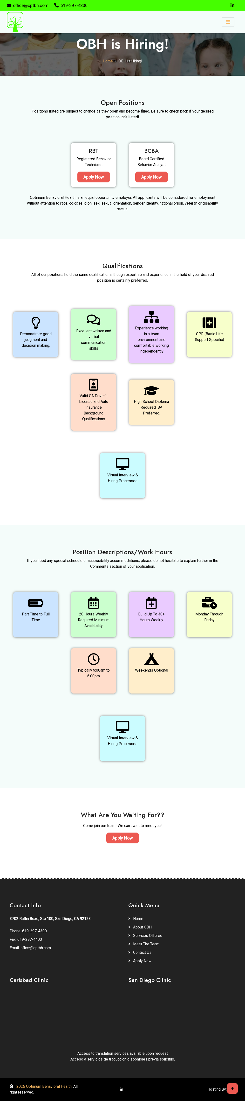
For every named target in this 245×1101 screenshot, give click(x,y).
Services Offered (145, 935)
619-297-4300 (71, 5)
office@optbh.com (27, 5)
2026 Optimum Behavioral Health (41, 1086)
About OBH (140, 927)
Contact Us (139, 952)
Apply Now (93, 177)
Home (108, 61)
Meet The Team (143, 944)
